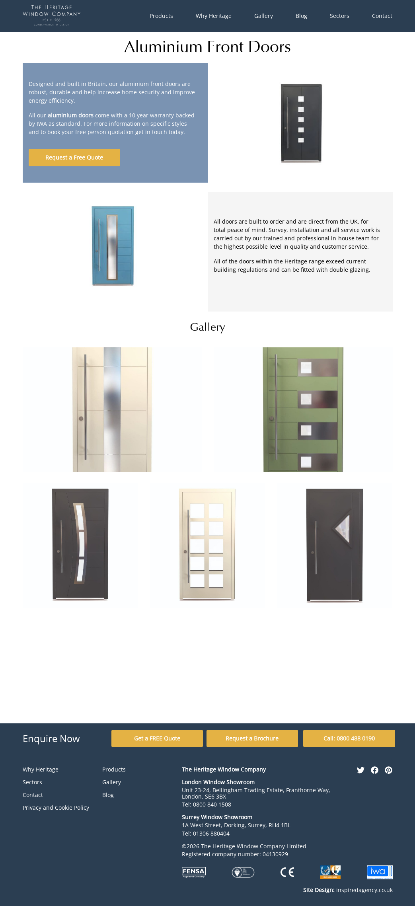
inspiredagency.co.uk (348, 890)
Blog (301, 15)
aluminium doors (71, 115)
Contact (382, 15)
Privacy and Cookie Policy (56, 807)
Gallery (263, 15)
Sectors (339, 15)
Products (161, 15)
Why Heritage (214, 15)
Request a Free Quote (74, 157)
